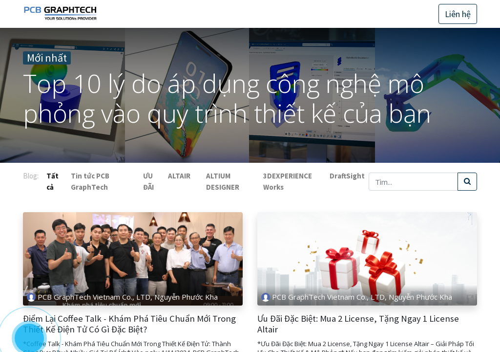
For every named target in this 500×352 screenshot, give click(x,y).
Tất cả (52, 181)
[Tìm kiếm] (467, 182)
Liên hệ (458, 14)
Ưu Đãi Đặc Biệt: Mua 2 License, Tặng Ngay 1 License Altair (358, 324)
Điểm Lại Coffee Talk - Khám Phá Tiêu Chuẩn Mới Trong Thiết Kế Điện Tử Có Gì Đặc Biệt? (129, 324)
